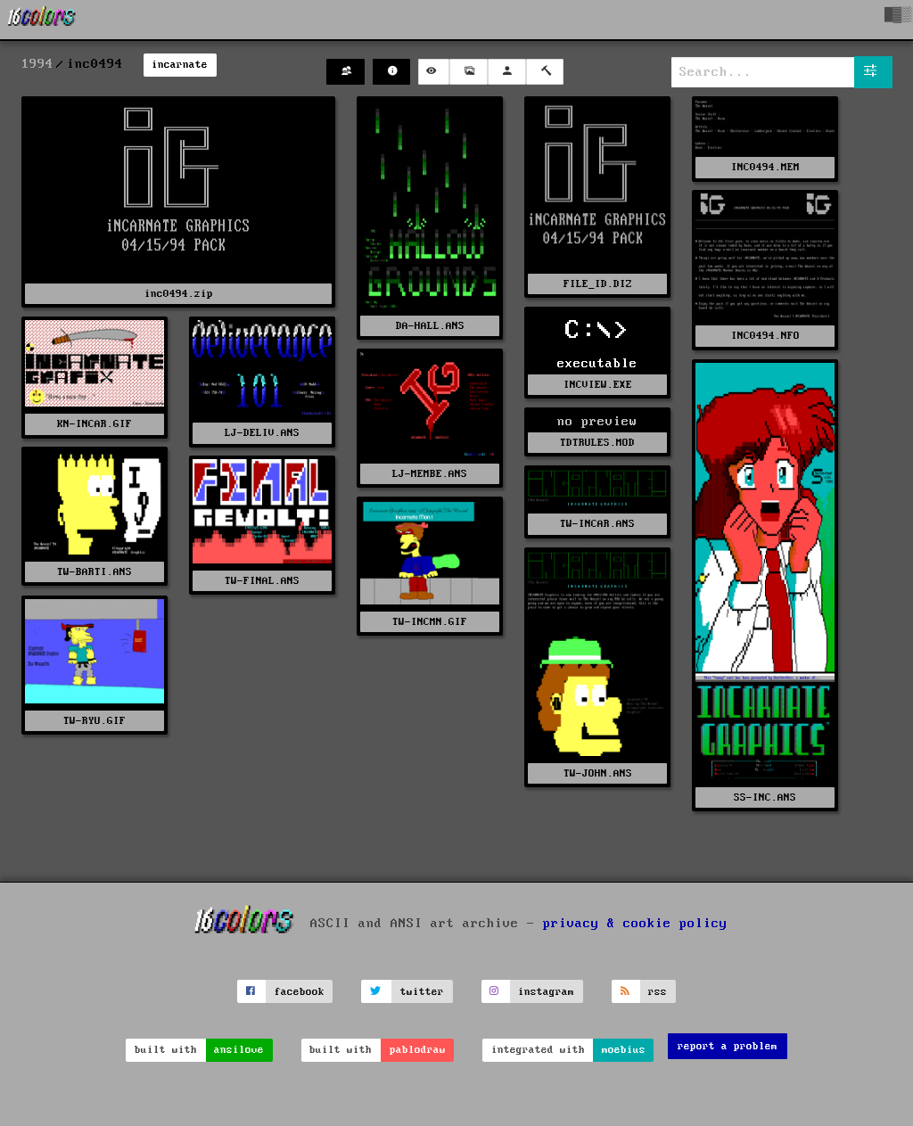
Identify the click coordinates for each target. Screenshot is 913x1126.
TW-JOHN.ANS (597, 773)
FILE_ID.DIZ (597, 284)
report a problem (727, 1046)
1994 (37, 64)
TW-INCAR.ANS (597, 524)
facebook (300, 992)
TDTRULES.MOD (597, 442)
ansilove (239, 1050)
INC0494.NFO (765, 335)
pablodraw (418, 1050)
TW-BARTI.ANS (94, 572)
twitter (422, 992)
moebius (624, 1050)
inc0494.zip (178, 294)
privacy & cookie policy (635, 923)
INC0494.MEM (765, 167)
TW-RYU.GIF (94, 721)
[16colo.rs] (42, 19)
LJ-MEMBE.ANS (429, 474)
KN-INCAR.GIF (94, 424)
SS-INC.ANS (765, 797)
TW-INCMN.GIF (429, 622)
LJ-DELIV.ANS (262, 433)
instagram (546, 992)
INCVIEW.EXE (597, 384)
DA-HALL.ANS (430, 326)
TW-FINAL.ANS (262, 581)
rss (657, 992)
